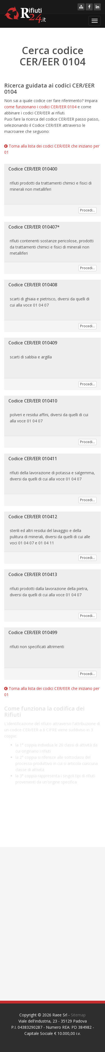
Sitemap (78, 1015)
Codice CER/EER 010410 (32, 401)
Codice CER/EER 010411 (32, 458)
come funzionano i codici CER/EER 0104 (40, 106)
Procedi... (87, 210)
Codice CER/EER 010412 (32, 517)
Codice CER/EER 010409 (32, 343)
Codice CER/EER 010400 (32, 169)
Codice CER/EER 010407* (34, 227)
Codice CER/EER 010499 (32, 632)
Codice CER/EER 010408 (32, 285)
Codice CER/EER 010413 (32, 574)
